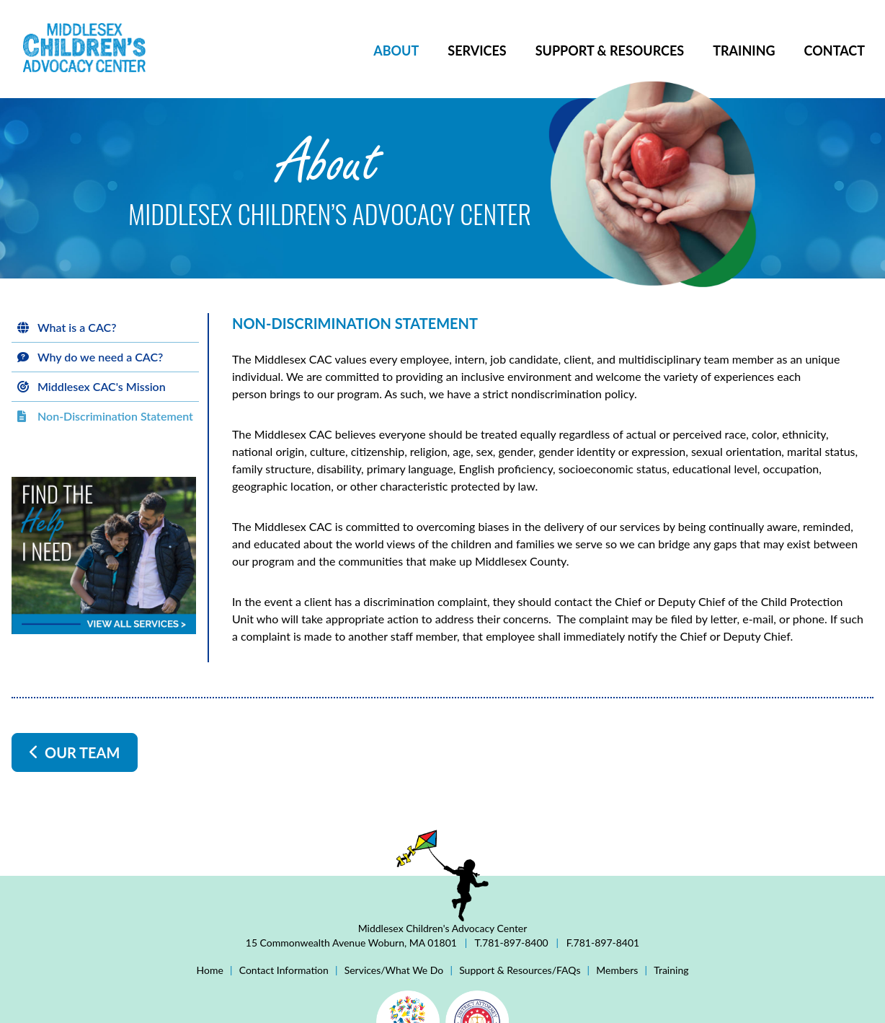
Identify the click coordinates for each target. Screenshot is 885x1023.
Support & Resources (610, 50)
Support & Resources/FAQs (519, 970)
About (396, 50)
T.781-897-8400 (511, 942)
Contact (834, 50)
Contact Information (284, 970)
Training (744, 50)
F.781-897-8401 (601, 942)
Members (617, 970)
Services (477, 50)
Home (210, 970)
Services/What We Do (394, 970)
